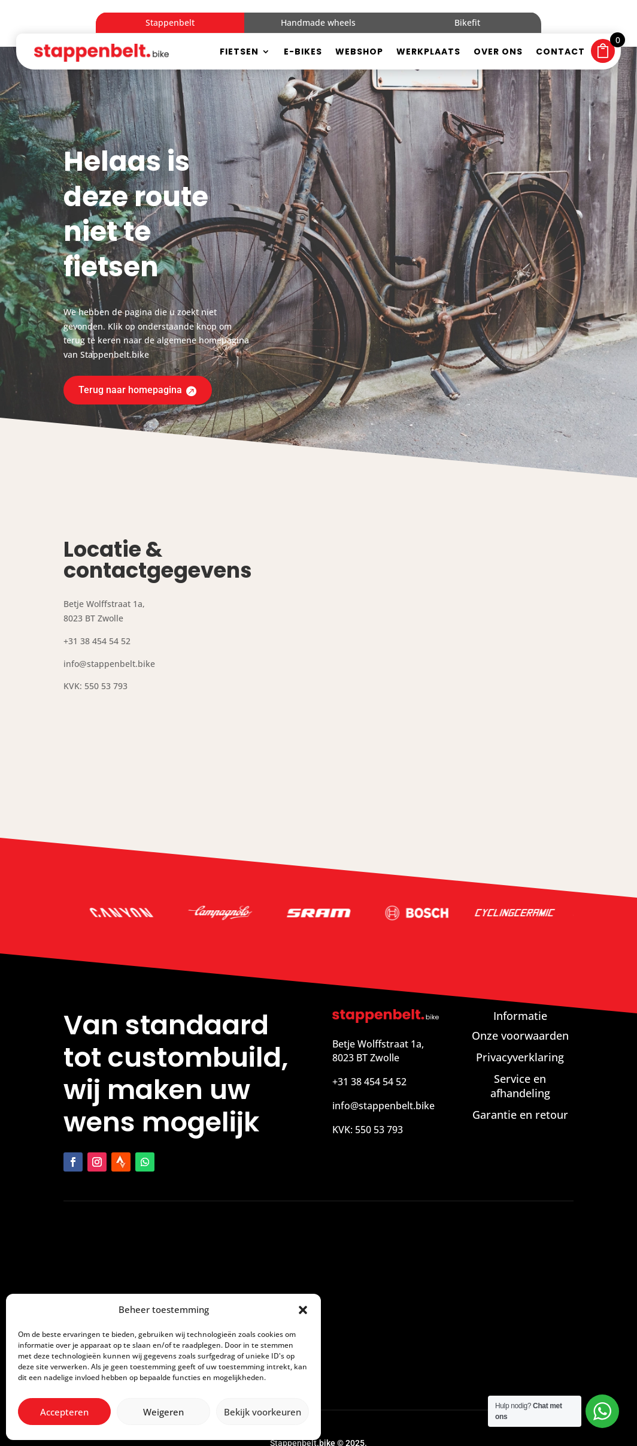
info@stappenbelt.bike (383, 1058)
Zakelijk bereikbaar (360, 1420)
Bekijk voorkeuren (262, 1412)
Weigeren (163, 1412)
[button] (303, 1310)
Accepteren (64, 1412)
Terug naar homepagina (135, 342)
